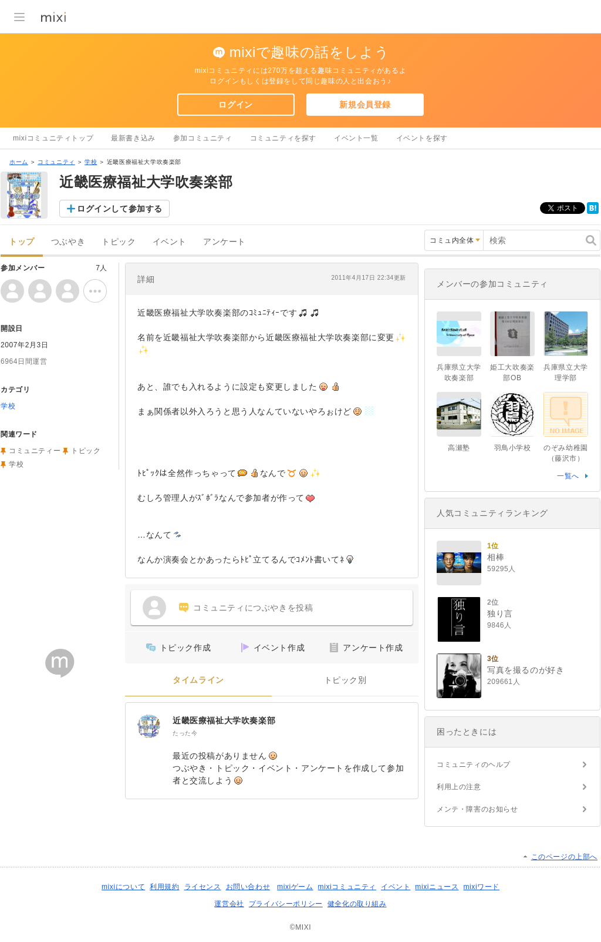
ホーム (18, 162)
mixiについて (123, 887)
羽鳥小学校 (512, 448)
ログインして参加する (120, 208)
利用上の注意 (459, 787)
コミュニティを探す (283, 138)
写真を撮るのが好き (525, 670)
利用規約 (164, 887)
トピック (119, 241)
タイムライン (198, 680)
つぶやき (68, 241)
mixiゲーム (295, 887)
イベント (170, 241)
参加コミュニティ (202, 138)
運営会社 (229, 904)
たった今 (185, 733)
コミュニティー (34, 451)
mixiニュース (436, 887)
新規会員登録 (365, 104)
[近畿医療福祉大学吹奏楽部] (149, 726)
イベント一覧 (356, 138)
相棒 (495, 557)
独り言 (500, 613)
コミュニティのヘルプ (474, 764)
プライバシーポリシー (286, 904)
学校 (91, 162)
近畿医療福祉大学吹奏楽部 (224, 720)
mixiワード (481, 887)
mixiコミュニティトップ (53, 138)
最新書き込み (133, 138)
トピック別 (345, 680)
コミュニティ (56, 162)
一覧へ (568, 476)
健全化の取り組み (357, 904)
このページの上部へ (564, 857)
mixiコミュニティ (347, 887)
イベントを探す (422, 138)
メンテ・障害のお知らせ (477, 809)
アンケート (224, 241)
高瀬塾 (459, 448)
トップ (22, 241)
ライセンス (202, 887)
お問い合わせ (248, 887)
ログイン (235, 104)
